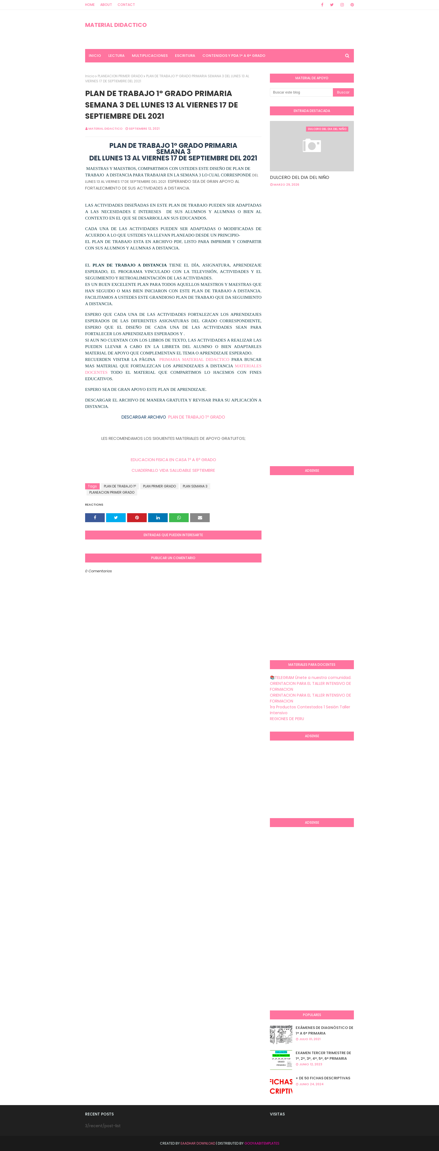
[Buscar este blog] (301, 92)
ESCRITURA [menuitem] (185, 55)
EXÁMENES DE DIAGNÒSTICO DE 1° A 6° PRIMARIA (324, 1030)
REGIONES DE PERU (287, 719)
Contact (126, 4)
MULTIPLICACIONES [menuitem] (150, 55)
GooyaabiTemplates (261, 1143)
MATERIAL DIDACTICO (116, 25)
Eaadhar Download (198, 1143)
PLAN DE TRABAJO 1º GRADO (196, 417)
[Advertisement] (292, 371)
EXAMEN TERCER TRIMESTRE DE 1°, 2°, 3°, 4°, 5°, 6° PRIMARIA (323, 1055)
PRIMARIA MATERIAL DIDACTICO (194, 359)
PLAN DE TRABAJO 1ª (120, 486)
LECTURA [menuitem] (116, 55)
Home (90, 4)
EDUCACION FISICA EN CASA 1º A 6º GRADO (173, 460)
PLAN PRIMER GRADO (159, 486)
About (106, 4)
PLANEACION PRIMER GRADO (120, 76)
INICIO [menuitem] (95, 55)
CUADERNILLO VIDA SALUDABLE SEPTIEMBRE (173, 470)
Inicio (89, 76)
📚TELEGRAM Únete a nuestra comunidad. (310, 677)
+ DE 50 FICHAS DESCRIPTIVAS (323, 1078)
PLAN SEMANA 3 (195, 486)
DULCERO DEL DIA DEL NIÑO (299, 177)
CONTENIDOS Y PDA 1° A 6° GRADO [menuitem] (233, 55)
